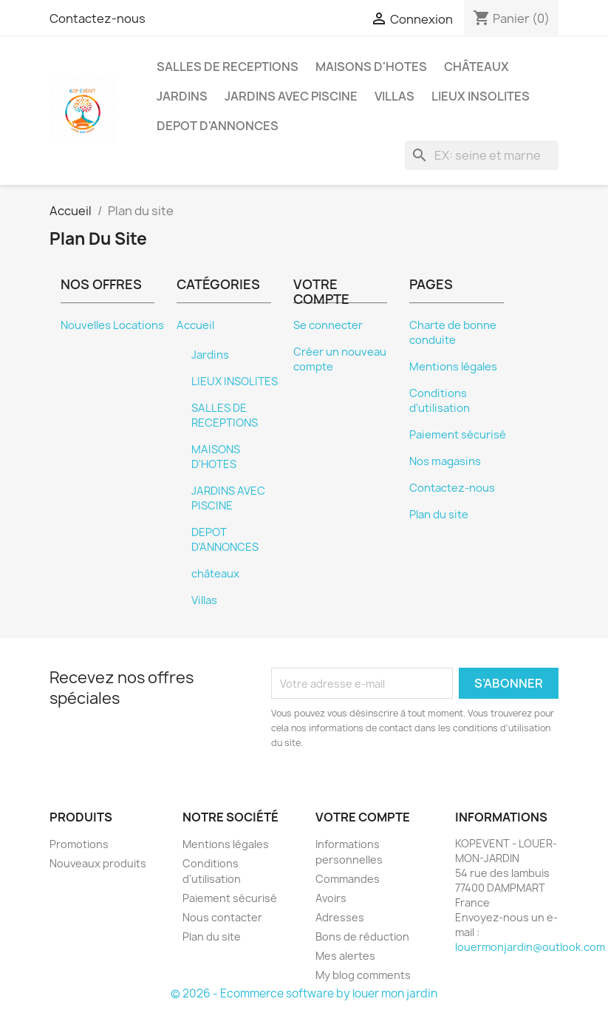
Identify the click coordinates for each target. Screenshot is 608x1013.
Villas (394, 96)
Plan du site (438, 514)
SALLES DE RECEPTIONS (227, 66)
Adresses (339, 917)
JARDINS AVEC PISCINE (291, 96)
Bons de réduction (362, 936)
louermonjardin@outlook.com (530, 947)
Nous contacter (222, 917)
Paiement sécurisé (457, 434)
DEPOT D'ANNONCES (218, 126)
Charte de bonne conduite (452, 333)
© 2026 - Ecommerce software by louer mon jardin (304, 993)
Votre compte (362, 817)
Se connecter (328, 325)
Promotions (79, 844)
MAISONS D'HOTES (371, 66)
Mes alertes (345, 956)
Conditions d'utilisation (439, 401)
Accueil (195, 325)
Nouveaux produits (97, 863)
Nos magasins (445, 461)
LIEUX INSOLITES (480, 96)
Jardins (182, 96)
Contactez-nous (97, 18)
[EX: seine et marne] (482, 155)
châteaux (476, 66)
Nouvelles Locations (112, 325)
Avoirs (330, 898)
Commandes (347, 879)
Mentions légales (453, 366)
